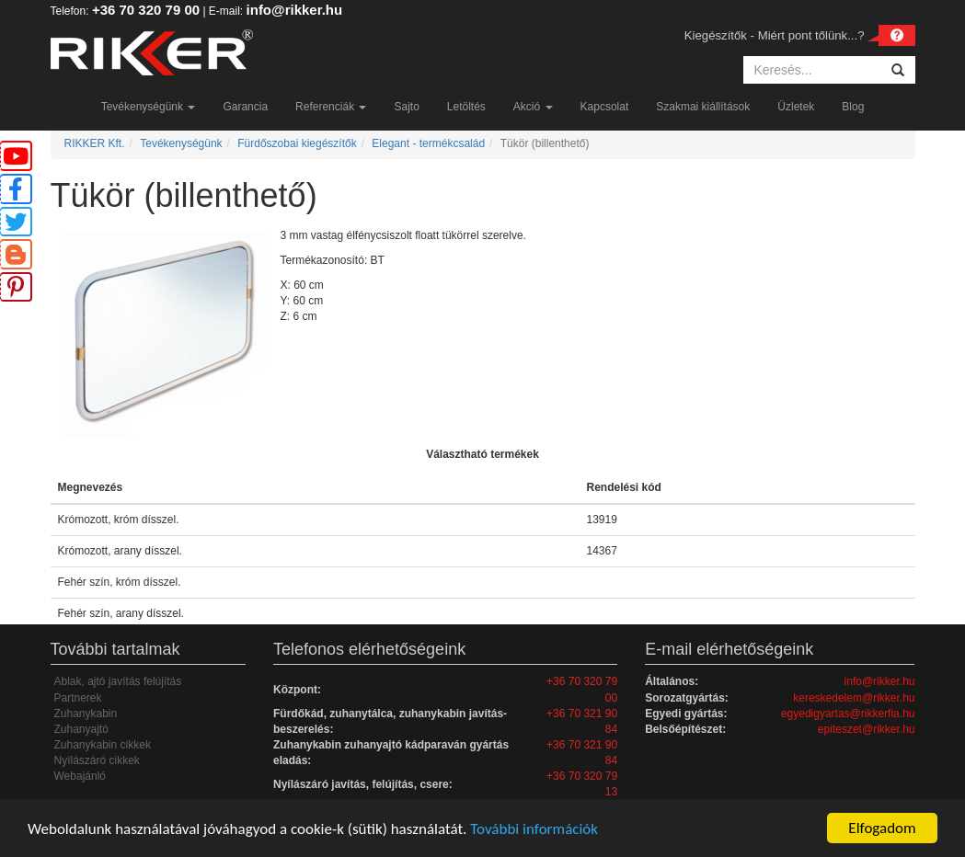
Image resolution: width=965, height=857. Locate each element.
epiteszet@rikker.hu (866, 729)
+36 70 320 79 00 (146, 9)
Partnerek (78, 697)
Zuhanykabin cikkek (102, 744)
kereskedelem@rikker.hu (853, 697)
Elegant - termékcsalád (428, 143)
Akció (533, 106)
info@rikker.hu (295, 9)
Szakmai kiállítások (703, 106)
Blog (853, 106)
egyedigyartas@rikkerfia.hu (848, 713)
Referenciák (330, 106)
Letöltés (466, 106)
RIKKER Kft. (94, 143)
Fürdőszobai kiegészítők (296, 143)
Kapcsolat (604, 106)
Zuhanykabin (86, 713)
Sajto (406, 106)
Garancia (245, 106)
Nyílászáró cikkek (97, 760)
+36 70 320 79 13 (581, 784)
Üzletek (795, 106)
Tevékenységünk (148, 106)
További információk (534, 829)
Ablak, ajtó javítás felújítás (118, 681)
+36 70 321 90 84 (581, 721)
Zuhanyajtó (81, 729)
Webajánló (80, 776)
